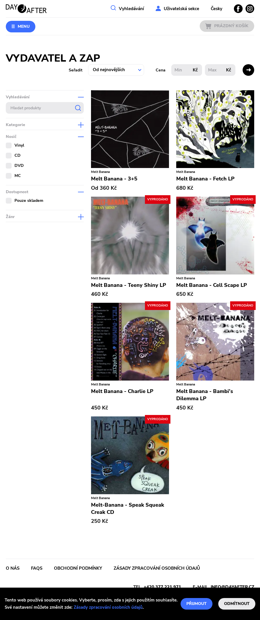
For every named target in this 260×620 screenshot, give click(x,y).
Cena (161, 70)
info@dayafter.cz (232, 587)
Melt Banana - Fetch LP (205, 178)
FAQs (36, 568)
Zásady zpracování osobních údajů (108, 607)
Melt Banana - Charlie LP (122, 391)
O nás (12, 568)
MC (17, 175)
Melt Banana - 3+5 (114, 178)
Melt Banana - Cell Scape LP (211, 285)
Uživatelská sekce (181, 9)
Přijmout (196, 603)
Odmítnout (237, 603)
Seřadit (75, 70)
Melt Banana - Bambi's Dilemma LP (204, 395)
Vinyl (19, 145)
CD (17, 155)
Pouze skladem (28, 200)
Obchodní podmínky (78, 568)
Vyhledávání (131, 9)
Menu (24, 26)
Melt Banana (100, 172)
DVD (19, 165)
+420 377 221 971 (162, 587)
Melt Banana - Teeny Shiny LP (128, 285)
